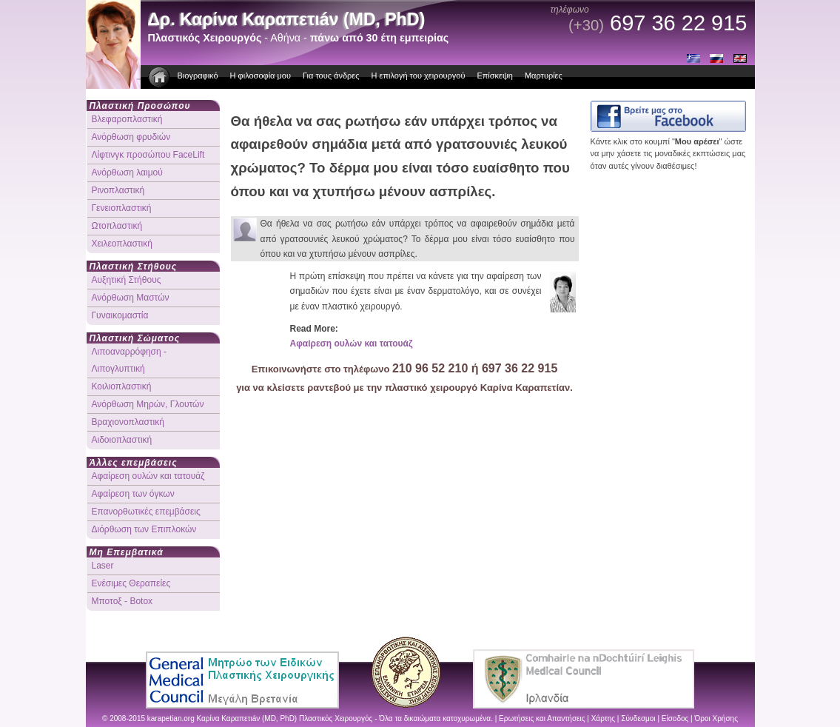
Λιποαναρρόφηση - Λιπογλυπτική (129, 360)
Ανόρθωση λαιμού (127, 172)
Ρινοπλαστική (118, 190)
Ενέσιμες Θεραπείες (131, 583)
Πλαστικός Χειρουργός (335, 718)
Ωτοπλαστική (117, 226)
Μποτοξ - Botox (122, 601)
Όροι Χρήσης (716, 718)
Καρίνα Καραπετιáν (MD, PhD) (247, 718)
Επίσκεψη (495, 75)
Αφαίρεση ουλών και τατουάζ (351, 343)
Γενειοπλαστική (122, 208)
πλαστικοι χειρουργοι (160, 77)
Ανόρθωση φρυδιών (131, 137)
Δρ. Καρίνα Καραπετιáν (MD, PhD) (287, 19)
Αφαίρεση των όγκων (133, 494)
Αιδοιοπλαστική (122, 440)
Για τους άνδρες (331, 75)
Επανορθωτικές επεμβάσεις (146, 511)
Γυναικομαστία (120, 315)
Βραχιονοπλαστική (128, 422)
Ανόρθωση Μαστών (130, 297)
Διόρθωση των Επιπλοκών (144, 529)
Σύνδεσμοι (638, 718)
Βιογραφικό (198, 75)
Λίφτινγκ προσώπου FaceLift (148, 155)
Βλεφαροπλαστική (127, 119)
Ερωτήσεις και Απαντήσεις (542, 718)
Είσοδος (675, 718)
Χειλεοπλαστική (122, 243)
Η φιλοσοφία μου (260, 75)
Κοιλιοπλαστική (122, 386)
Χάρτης (603, 718)
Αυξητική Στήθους (126, 280)
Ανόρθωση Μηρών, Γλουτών (148, 404)
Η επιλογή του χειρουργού (419, 75)
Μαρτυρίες (543, 75)
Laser (103, 565)
